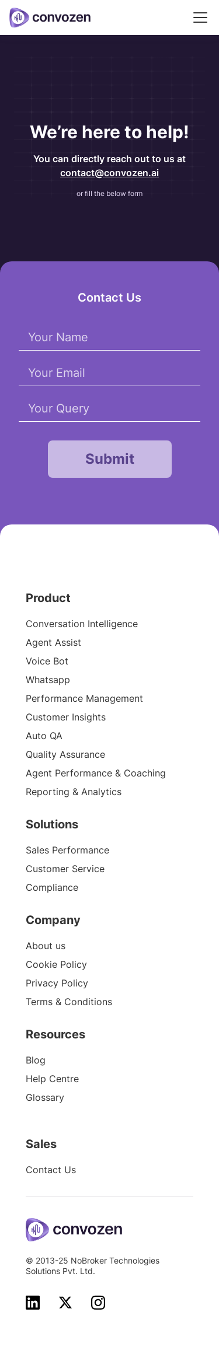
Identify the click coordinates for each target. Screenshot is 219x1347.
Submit (109, 458)
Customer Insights (66, 717)
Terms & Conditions (69, 1001)
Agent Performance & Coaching (96, 773)
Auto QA (44, 735)
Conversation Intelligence (82, 623)
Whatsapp (48, 679)
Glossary (45, 1097)
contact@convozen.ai (109, 173)
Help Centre (52, 1078)
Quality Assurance (65, 754)
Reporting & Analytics (73, 791)
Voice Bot (47, 661)
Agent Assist (53, 642)
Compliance (52, 887)
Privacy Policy (57, 983)
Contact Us (51, 1169)
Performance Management (84, 698)
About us (45, 945)
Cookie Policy (56, 964)
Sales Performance (67, 850)
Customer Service (65, 868)
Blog (36, 1060)
